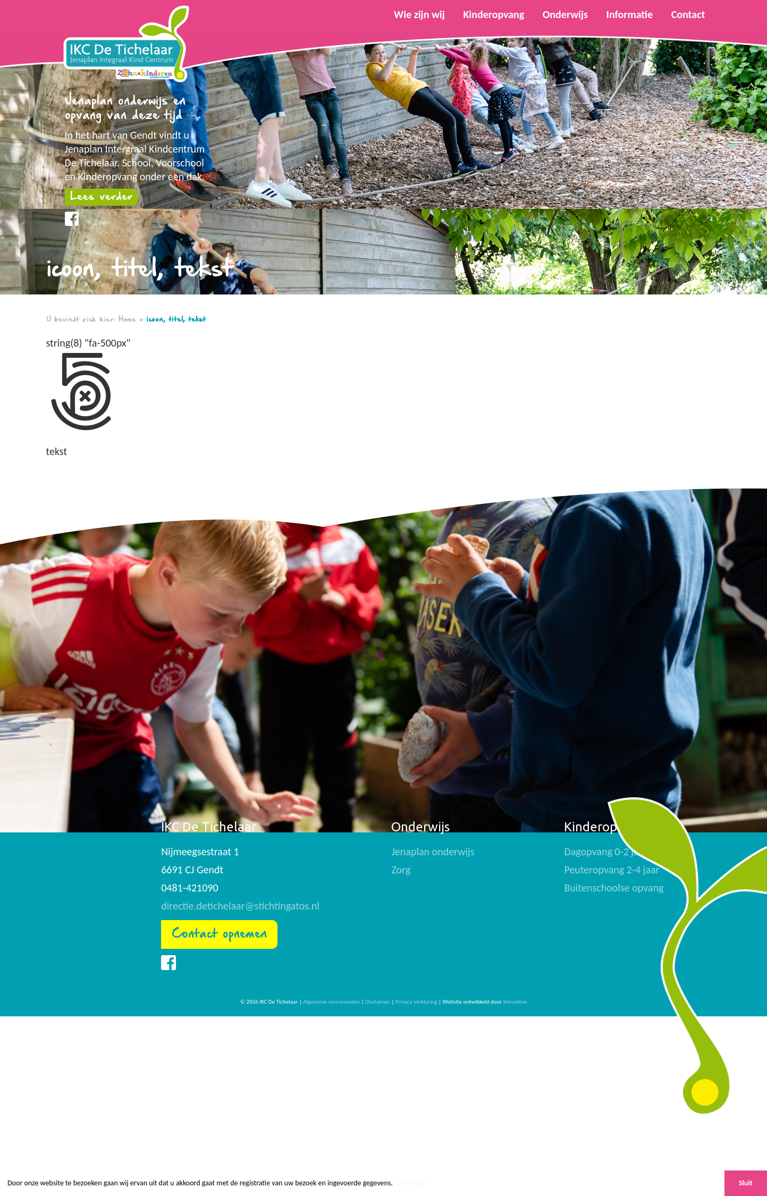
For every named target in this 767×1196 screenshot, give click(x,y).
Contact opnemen (219, 934)
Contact (688, 14)
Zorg (400, 869)
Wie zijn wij (419, 14)
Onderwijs (565, 14)
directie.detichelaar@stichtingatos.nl (240, 905)
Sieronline (515, 1001)
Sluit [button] (746, 1182)
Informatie (629, 14)
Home (127, 319)
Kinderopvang (493, 14)
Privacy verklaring (416, 1001)
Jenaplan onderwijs (432, 851)
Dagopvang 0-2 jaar (605, 851)
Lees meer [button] (411, 1182)
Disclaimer (377, 1001)
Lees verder (101, 197)
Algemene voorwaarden (331, 1001)
